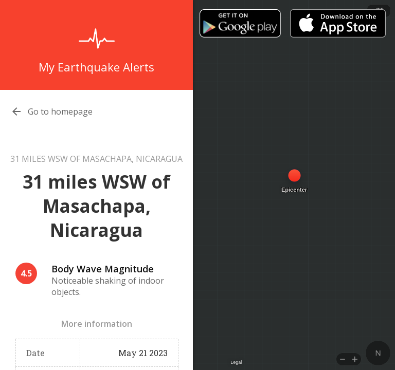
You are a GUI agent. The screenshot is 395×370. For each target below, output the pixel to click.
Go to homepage (60, 111)
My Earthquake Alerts (96, 67)
